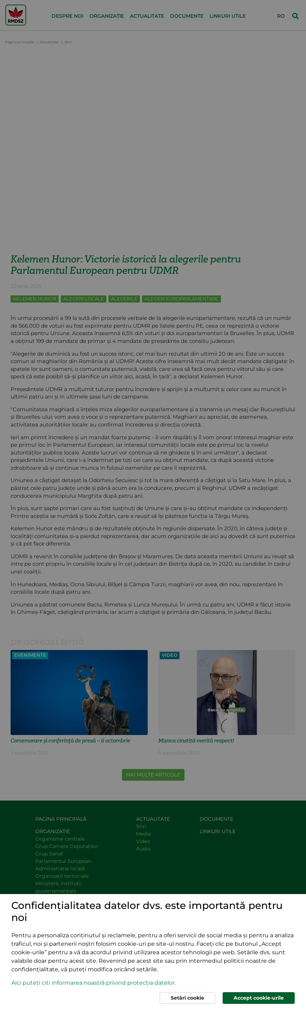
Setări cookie (187, 998)
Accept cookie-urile (259, 998)
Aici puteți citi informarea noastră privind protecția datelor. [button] (93, 982)
